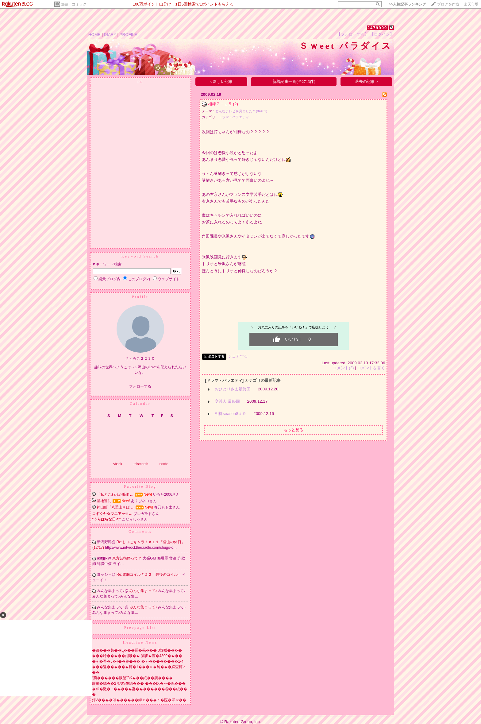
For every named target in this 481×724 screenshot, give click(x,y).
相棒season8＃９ (230, 413)
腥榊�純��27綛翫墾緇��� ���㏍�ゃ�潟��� (139, 683)
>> (407, 4)
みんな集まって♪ (143, 591)
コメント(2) (343, 368)
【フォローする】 (353, 34)
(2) (235, 104)
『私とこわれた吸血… (115, 494)
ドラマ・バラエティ (234, 117)
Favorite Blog (140, 486)
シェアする (238, 356)
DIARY (110, 34)
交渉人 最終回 (227, 401)
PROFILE (128, 34)
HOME (94, 34)
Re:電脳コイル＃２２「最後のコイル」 (149, 574)
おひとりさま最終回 (233, 389)
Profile (140, 297)
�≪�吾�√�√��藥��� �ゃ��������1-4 (137, 661)
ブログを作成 (448, 4)
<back (117, 464)
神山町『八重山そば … (115, 507)
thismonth (140, 464)
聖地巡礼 (104, 501)
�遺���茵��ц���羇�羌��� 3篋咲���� (137, 650)
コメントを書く (371, 368)
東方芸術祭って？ (127, 558)
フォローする (140, 386)
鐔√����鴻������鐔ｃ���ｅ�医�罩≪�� (139, 700)
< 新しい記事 (221, 81)
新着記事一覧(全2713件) (293, 81)
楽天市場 (471, 4)
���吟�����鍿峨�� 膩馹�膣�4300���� (137, 656)
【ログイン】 (382, 34)
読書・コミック (74, 4)
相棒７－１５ (220, 104)
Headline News (140, 642)
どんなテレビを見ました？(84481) (241, 111)
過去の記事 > (366, 81)
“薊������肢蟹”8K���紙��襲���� (132, 678)
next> (164, 464)
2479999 (377, 27)
